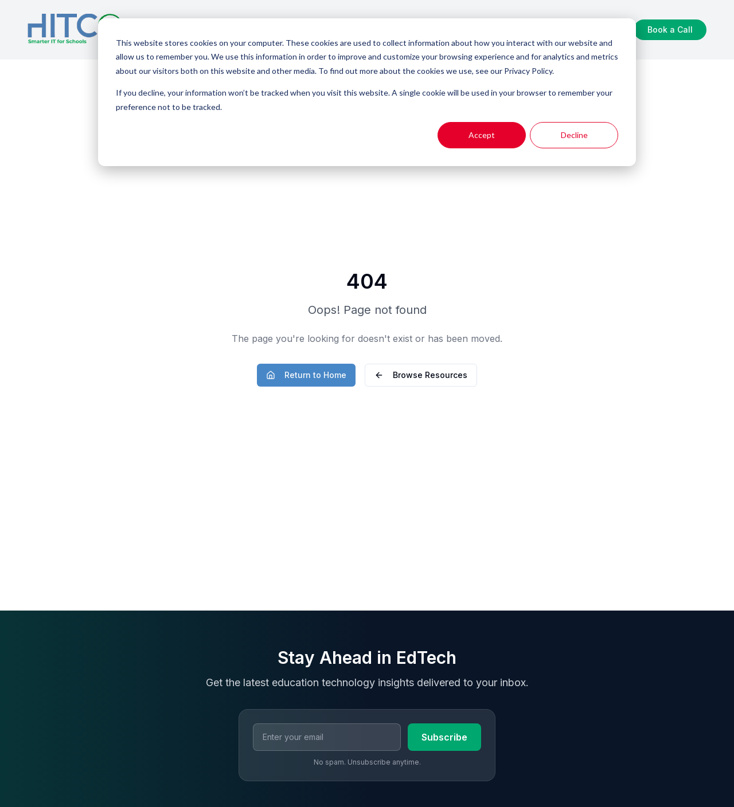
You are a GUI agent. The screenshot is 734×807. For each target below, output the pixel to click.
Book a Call (670, 29)
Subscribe (444, 737)
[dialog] (367, 92)
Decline (574, 135)
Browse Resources (420, 375)
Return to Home (306, 375)
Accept (481, 135)
